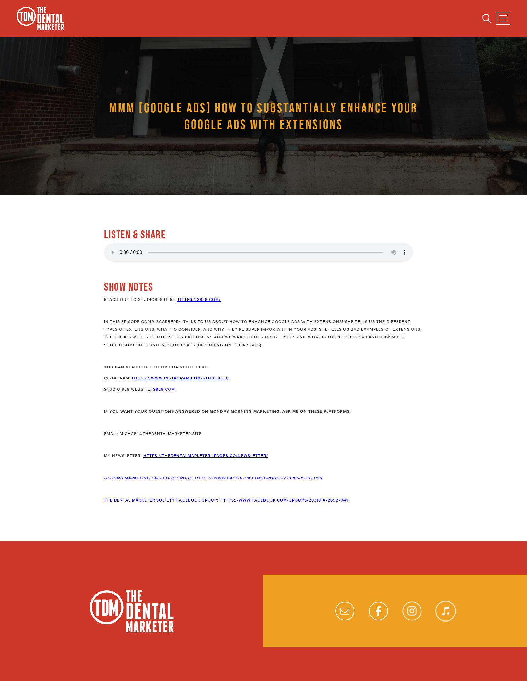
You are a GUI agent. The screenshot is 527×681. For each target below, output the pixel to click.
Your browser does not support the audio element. (258, 252)
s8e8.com (164, 389)
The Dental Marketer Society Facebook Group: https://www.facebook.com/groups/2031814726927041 (226, 500)
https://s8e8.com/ (199, 299)
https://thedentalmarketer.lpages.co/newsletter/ (205, 455)
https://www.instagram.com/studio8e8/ (180, 378)
